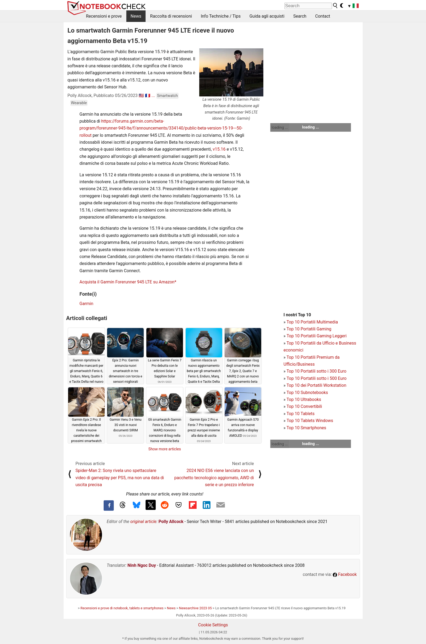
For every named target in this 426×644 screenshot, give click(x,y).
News (136, 16)
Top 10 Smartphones (306, 427)
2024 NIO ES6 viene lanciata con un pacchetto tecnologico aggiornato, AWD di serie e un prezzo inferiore (214, 477)
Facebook (345, 574)
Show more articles (164, 449)
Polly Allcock (171, 521)
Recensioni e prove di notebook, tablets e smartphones (121, 608)
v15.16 (219, 149)
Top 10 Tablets (301, 413)
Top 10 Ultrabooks (304, 399)
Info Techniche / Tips (221, 16)
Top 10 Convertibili (304, 406)
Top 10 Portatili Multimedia (312, 322)
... (153, 95)
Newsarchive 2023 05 (195, 608)
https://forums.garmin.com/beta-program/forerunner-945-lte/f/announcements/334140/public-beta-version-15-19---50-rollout (161, 128)
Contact (322, 16)
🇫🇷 (147, 95)
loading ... (280, 127)
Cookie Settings (213, 624)
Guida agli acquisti (266, 16)
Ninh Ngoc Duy (141, 565)
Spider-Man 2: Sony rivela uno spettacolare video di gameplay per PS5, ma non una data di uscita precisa (120, 477)
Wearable (79, 103)
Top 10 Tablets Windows (310, 420)
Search (299, 16)
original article (143, 521)
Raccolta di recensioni (171, 16)
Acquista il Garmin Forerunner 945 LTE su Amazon (127, 281)
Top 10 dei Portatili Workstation (316, 385)
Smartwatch (167, 95)
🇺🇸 (141, 95)
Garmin (86, 303)
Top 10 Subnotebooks (307, 392)
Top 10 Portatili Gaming (309, 328)
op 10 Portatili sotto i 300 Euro (317, 371)
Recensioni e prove (104, 16)
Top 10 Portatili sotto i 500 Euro (316, 378)
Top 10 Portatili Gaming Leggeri (317, 335)
